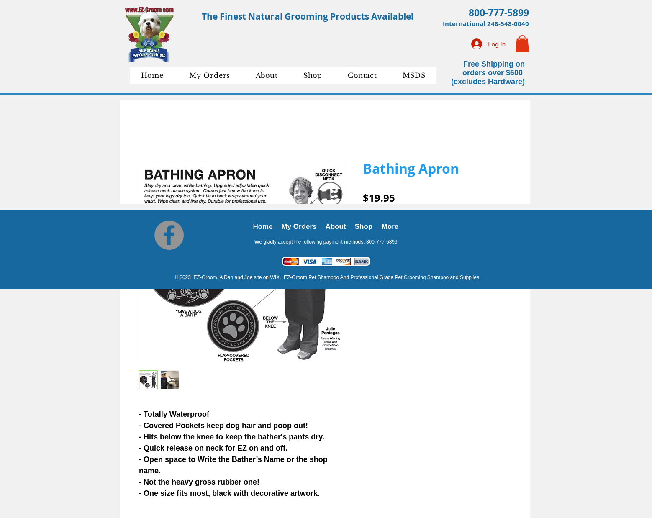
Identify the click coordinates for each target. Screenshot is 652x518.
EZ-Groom (295, 277)
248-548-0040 (508, 23)
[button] (522, 43)
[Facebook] (169, 235)
